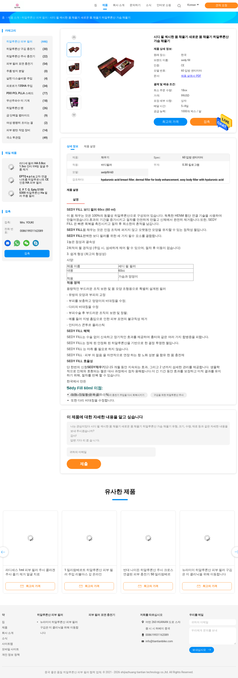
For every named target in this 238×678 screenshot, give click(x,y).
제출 (84, 464)
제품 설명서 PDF (191, 75)
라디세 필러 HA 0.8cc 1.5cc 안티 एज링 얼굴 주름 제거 (34, 166)
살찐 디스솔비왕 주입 (27, 79)
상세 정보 (72, 146)
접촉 (27, 253)
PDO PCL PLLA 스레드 (27, 93)
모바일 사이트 (10, 649)
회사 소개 (7, 632)
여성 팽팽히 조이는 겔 (27, 123)
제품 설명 (89, 146)
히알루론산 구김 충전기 (27, 49)
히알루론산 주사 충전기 (27, 56)
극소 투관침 (27, 138)
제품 (4, 627)
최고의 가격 (170, 122)
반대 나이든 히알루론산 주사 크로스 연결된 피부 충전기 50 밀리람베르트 (148, 574)
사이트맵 (7, 643)
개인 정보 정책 (11, 654)
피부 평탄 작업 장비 (27, 130)
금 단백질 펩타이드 (27, 115)
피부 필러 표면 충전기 (27, 64)
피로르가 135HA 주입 (27, 86)
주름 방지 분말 (27, 71)
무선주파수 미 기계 (27, 101)
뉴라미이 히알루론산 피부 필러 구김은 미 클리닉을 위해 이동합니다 (59, 627)
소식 (4, 638)
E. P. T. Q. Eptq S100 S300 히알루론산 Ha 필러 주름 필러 (33, 192)
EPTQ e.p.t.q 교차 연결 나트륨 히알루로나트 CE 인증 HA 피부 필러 (34, 179)
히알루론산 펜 (27, 108)
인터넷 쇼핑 (164, 5)
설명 (76, 199)
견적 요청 (221, 5)
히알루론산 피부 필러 (27, 42)
